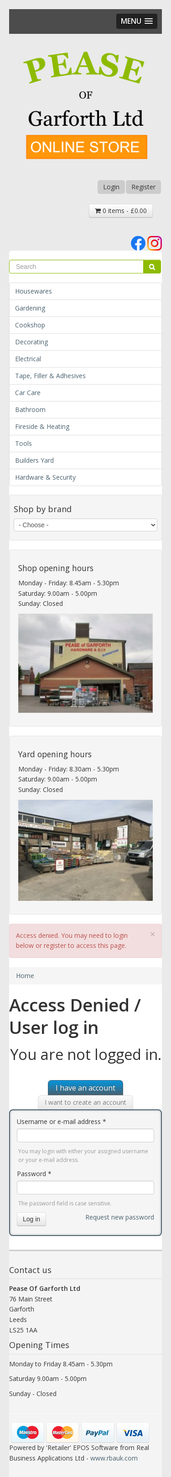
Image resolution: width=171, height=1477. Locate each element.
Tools (23, 443)
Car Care (28, 392)
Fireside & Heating (42, 426)
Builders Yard (34, 460)
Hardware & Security (45, 477)
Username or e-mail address (61, 1121)
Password (34, 1173)
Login (111, 186)
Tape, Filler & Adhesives (50, 375)
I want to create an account (85, 1102)
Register (143, 186)
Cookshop (30, 325)
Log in (31, 1219)
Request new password (119, 1217)
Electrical (28, 358)
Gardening (30, 308)
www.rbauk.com (114, 1458)
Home (25, 975)
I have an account (85, 1088)
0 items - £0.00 (121, 210)
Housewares (33, 291)
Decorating (31, 341)
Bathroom (30, 409)
